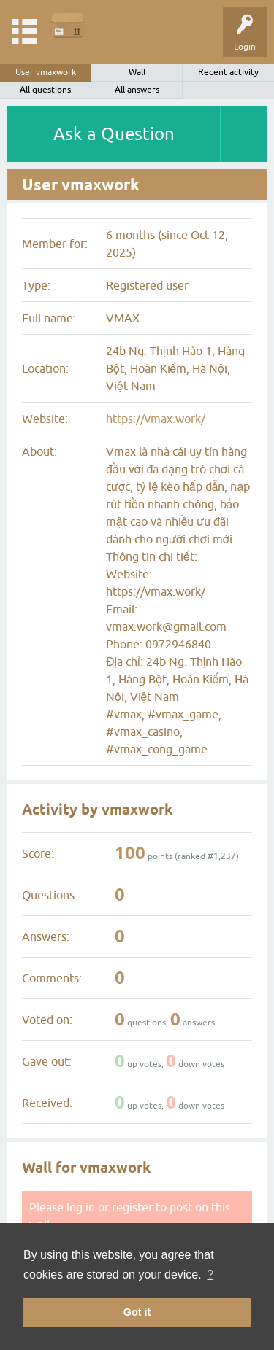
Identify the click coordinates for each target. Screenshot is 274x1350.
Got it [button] (137, 1312)
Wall (137, 72)
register (132, 1207)
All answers (137, 90)
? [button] (210, 1274)
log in (80, 1207)
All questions (45, 90)
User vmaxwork (45, 72)
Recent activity (228, 72)
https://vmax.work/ (155, 418)
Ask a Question (114, 134)
